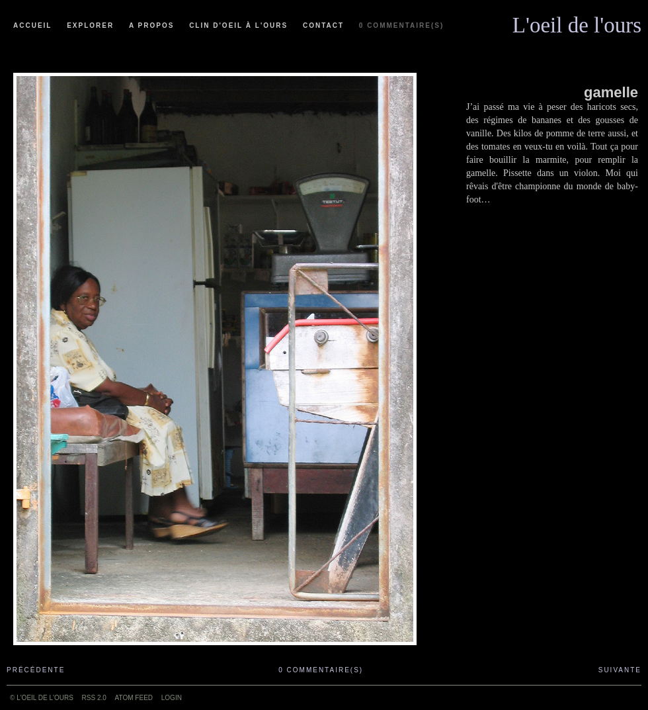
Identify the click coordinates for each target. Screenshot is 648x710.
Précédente (36, 670)
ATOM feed (134, 697)
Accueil (32, 25)
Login (171, 697)
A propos (151, 25)
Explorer (90, 25)
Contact (323, 25)
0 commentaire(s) (401, 25)
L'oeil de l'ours (576, 21)
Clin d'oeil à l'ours (238, 25)
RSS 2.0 (94, 697)
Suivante (619, 670)
